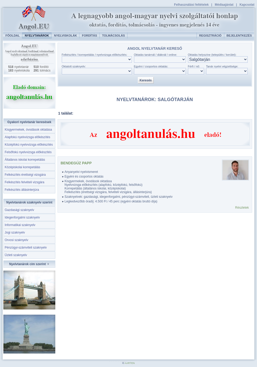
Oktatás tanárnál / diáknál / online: (155, 54)
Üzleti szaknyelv (16, 255)
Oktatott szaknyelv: (74, 66)
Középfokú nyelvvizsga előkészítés (29, 144)
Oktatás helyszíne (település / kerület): (212, 54)
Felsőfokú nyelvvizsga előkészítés (28, 152)
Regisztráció (210, 35)
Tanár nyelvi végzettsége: (222, 66)
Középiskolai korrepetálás (22, 167)
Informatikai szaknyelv (20, 225)
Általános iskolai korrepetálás (25, 159)
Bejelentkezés (239, 35)
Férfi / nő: (194, 66)
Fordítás (89, 35)
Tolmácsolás (113, 35)
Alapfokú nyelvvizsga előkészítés (27, 137)
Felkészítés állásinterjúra (22, 190)
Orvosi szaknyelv (16, 240)
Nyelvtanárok (37, 35)
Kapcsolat (247, 4)
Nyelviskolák (65, 35)
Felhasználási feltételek (191, 4)
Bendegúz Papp (76, 163)
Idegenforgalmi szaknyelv (22, 217)
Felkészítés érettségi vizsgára (25, 175)
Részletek (242, 207)
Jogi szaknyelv (15, 232)
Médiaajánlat (224, 4)
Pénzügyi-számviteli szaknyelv (26, 247)
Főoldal (12, 35)
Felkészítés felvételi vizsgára (24, 182)
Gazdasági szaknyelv (19, 210)
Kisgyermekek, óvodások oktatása (28, 129)
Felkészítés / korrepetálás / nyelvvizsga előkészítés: (94, 54)
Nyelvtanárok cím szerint (29, 264)
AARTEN (130, 363)
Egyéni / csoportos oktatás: (151, 66)
